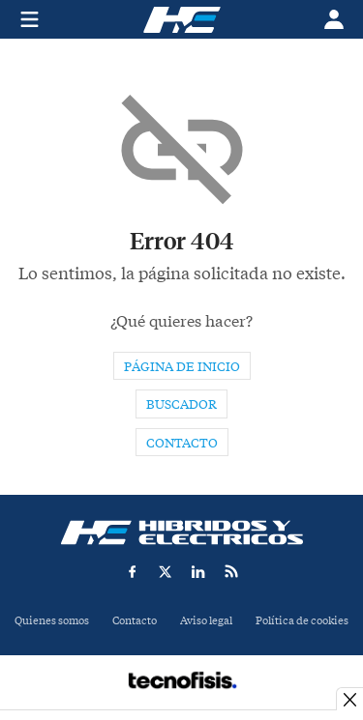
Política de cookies (302, 621)
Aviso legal (206, 621)
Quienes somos (52, 621)
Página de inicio (182, 367)
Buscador (181, 404)
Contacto (182, 443)
